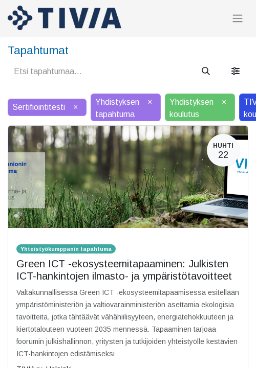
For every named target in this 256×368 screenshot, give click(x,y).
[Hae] (206, 71)
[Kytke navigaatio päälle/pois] (237, 18)
